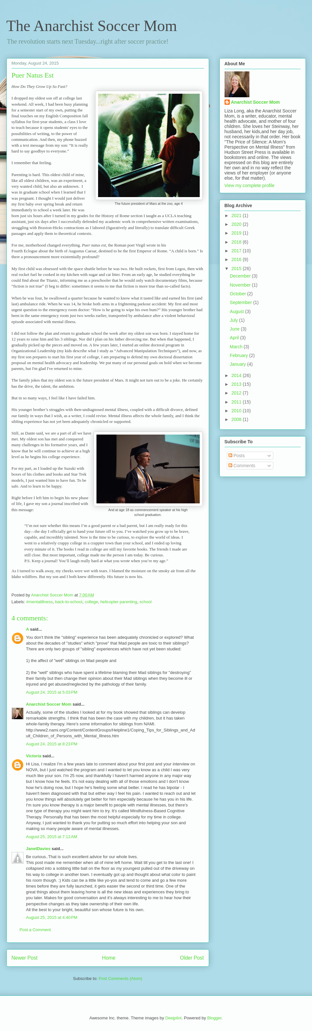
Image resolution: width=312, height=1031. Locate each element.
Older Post (192, 958)
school (145, 601)
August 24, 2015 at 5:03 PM (51, 692)
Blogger (214, 1017)
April (235, 337)
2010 (237, 410)
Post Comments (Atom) (120, 978)
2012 (237, 392)
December (241, 276)
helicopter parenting (118, 601)
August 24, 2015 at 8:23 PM (51, 744)
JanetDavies (38, 848)
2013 (237, 384)
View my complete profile (250, 185)
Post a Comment (35, 929)
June (235, 328)
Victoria (33, 755)
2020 (237, 224)
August (237, 311)
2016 (237, 259)
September (241, 302)
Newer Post (25, 958)
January (238, 364)
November (241, 285)
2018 (237, 242)
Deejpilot (173, 1017)
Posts (236, 455)
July (234, 320)
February (239, 355)
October (238, 293)
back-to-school (69, 601)
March (237, 346)
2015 (237, 268)
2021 (237, 215)
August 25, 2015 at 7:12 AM (51, 836)
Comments (242, 465)
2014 (237, 375)
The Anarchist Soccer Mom (91, 25)
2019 (237, 233)
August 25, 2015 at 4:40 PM (51, 917)
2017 (237, 250)
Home (109, 958)
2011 (237, 402)
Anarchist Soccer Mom (49, 704)
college (91, 601)
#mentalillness (39, 601)
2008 (237, 419)
